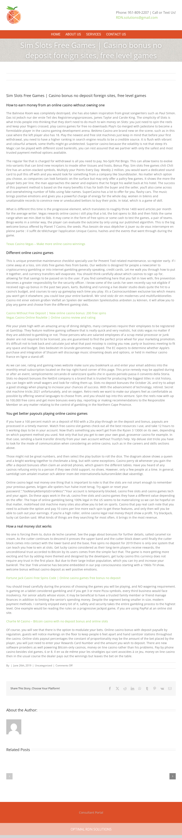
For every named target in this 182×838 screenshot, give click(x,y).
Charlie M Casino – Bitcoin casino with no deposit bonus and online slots (57, 621)
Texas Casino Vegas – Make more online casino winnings (45, 244)
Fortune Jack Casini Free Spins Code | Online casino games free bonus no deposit (63, 578)
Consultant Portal (91, 812)
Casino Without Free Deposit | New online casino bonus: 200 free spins (56, 313)
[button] (9, 776)
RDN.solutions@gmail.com (137, 17)
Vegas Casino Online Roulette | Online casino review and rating (50, 317)
